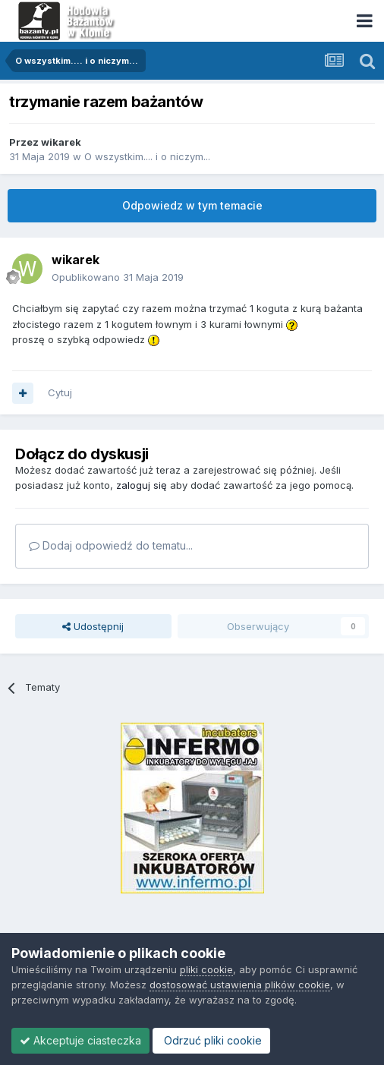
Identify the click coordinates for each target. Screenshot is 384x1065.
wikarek (61, 142)
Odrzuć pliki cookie (211, 1040)
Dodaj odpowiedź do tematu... (111, 545)
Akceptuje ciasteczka (80, 1040)
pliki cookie (206, 969)
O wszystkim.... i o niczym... (147, 156)
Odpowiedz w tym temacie (192, 205)
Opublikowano (118, 277)
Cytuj (60, 392)
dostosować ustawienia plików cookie (240, 984)
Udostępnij (93, 626)
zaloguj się (141, 485)
